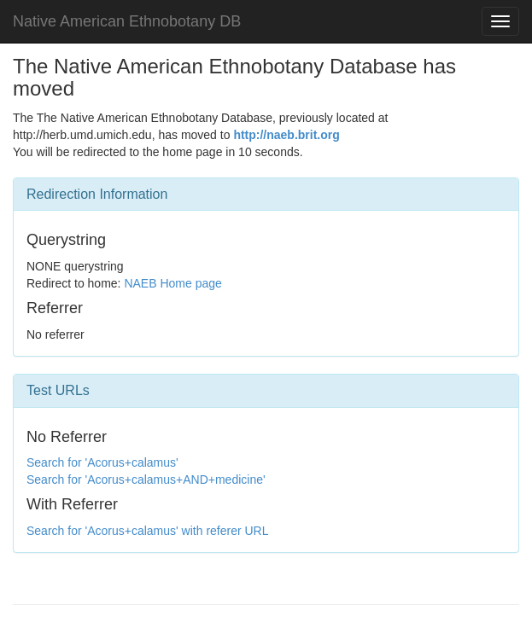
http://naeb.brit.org (286, 135)
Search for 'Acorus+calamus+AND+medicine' (146, 479)
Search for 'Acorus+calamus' (102, 462)
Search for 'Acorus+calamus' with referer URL (147, 531)
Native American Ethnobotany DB (127, 21)
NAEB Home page (172, 283)
